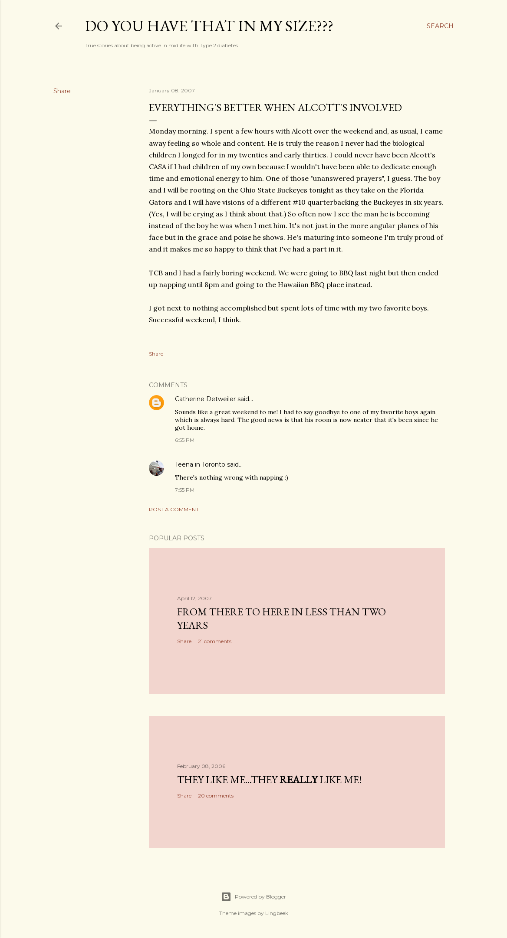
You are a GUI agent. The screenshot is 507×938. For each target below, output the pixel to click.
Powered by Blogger (253, 897)
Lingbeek (276, 913)
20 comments (216, 795)
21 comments (214, 641)
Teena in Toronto (200, 464)
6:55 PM (184, 440)
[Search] (440, 26)
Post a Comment (174, 509)
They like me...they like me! (269, 779)
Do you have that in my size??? (209, 26)
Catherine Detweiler (205, 399)
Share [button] (62, 91)
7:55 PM (184, 490)
